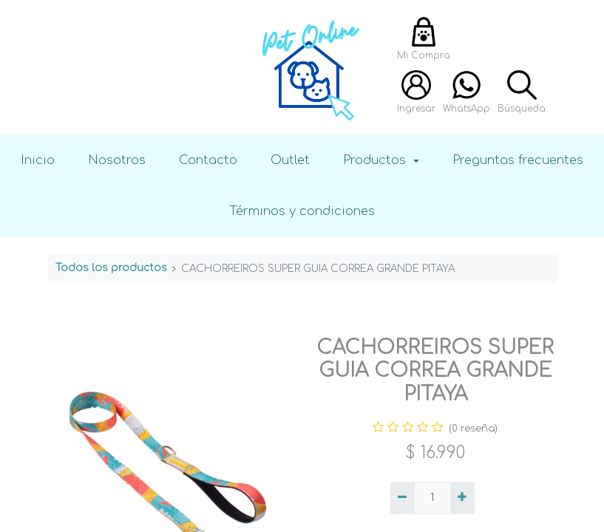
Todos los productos (111, 267)
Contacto (208, 160)
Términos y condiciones (302, 211)
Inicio (38, 160)
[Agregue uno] (462, 498)
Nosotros (117, 160)
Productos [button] (376, 160)
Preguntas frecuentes (517, 160)
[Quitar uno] (402, 498)
